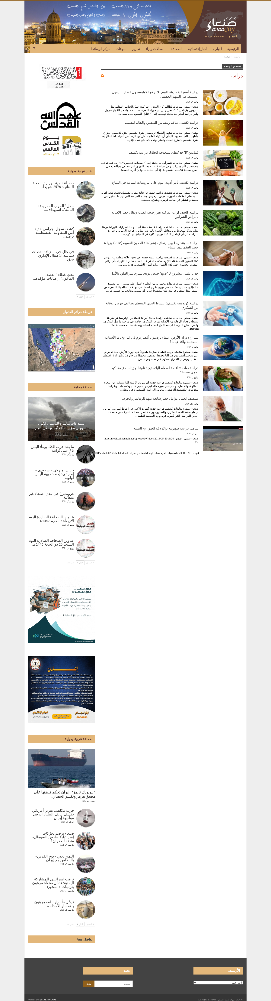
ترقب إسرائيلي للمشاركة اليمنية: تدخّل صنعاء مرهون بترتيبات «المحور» (53, 883)
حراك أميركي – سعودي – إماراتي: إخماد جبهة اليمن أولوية (54, 474)
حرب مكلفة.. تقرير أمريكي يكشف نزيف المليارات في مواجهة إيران (53, 814)
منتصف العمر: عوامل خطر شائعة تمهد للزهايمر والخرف (160, 398)
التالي (80, 297)
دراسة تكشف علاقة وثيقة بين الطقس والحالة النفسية (161, 123)
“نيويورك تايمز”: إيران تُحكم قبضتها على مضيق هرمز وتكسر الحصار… (64, 794)
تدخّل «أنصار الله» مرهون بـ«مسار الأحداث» (54, 904)
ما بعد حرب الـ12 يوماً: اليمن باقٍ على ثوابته (52, 448)
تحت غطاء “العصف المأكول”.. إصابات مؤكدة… (53, 276)
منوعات (121, 49)
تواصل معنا (85, 939)
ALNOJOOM (49, 999)
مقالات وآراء (154, 49)
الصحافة (177, 49)
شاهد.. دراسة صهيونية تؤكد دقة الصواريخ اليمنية (165, 428)
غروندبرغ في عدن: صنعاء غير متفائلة (51, 495)
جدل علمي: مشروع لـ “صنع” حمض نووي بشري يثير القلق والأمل (154, 273)
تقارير (136, 49)
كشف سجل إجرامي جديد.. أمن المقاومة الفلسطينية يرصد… (53, 232)
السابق (90, 297)
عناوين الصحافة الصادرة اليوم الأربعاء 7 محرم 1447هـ (51, 519)
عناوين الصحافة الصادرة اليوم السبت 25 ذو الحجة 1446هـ (51, 542)
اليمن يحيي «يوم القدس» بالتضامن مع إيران (54, 858)
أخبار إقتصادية (197, 49)
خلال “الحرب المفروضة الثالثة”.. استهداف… (55, 208)
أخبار (218, 49)
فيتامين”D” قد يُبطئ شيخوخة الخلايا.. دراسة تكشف (163, 152)
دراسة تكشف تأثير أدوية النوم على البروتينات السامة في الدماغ (155, 182)
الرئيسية (233, 49)
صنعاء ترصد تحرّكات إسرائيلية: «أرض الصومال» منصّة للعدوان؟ (53, 837)
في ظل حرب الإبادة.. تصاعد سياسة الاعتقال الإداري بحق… (52, 255)
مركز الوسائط (100, 49)
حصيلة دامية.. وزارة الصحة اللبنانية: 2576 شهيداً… (53, 185)
